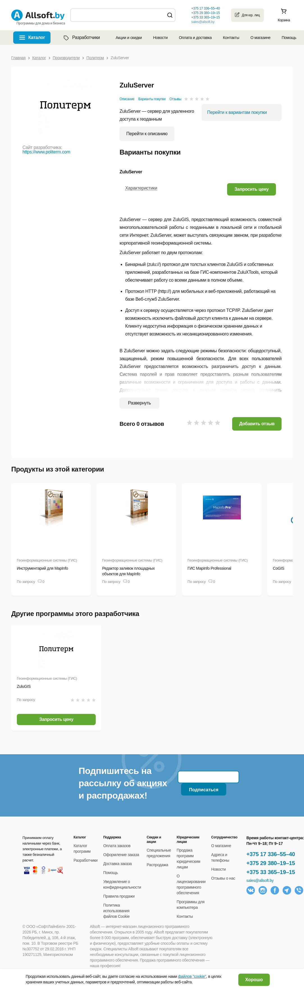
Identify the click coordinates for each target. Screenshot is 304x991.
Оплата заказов (117, 845)
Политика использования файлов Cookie (116, 911)
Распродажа (157, 865)
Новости (160, 37)
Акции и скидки (129, 37)
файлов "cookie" (192, 976)
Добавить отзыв (257, 423)
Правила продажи (119, 896)
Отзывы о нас (223, 878)
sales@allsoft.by (202, 22)
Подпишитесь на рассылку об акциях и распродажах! (123, 783)
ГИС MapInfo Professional (209, 568)
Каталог (36, 37)
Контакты (231, 37)
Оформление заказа (121, 854)
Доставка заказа (117, 863)
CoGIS (278, 568)
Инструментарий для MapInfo (42, 568)
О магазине (260, 37)
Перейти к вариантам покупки (237, 112)
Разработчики (81, 37)
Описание (127, 99)
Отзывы (175, 99)
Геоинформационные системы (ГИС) (47, 560)
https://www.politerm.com (46, 152)
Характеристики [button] (141, 188)
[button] (251, 189)
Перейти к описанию (147, 133)
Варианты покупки (152, 99)
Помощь (289, 37)
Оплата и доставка (195, 37)
